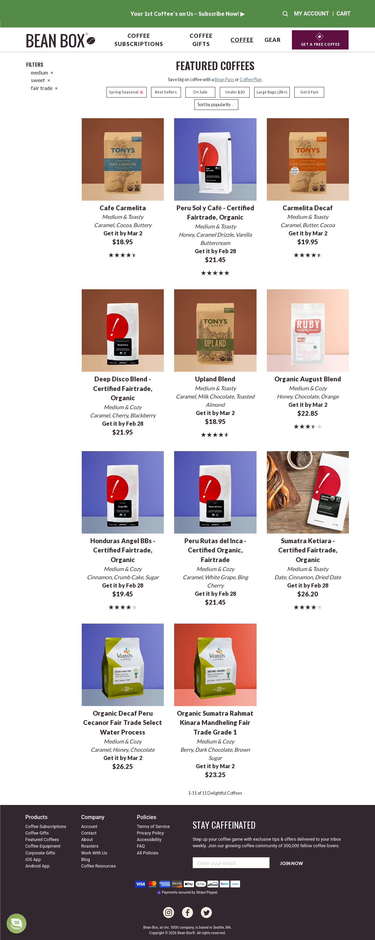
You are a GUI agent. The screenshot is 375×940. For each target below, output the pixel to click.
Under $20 (234, 92)
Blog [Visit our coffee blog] (85, 859)
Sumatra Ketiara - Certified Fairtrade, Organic (308, 550)
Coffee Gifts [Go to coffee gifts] (37, 833)
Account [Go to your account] (89, 826)
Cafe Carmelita (123, 208)
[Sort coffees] (216, 104)
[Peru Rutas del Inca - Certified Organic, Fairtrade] (215, 491)
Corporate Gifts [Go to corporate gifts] (40, 852)
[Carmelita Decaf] (308, 158)
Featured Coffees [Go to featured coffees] (42, 839)
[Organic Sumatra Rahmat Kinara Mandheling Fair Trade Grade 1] (215, 664)
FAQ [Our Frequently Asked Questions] (141, 846)
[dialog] (16, 923)
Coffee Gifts (201, 39)
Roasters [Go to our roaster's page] (90, 846)
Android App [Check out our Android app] (37, 866)
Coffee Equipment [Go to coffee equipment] (42, 846)
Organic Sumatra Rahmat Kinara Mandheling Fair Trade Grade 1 (215, 722)
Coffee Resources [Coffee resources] (98, 866)
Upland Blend (215, 379)
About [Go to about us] (87, 839)
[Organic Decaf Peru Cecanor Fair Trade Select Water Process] (123, 664)
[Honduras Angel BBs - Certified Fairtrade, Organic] (123, 491)
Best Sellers (166, 92)
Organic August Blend (307, 379)
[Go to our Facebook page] (187, 908)
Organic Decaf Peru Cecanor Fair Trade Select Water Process (122, 722)
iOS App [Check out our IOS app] (33, 859)
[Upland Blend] (215, 329)
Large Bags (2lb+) (272, 92)
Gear (272, 39)
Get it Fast (309, 92)
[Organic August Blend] (308, 329)
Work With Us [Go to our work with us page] (94, 852)
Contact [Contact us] (88, 833)
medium (42, 72)
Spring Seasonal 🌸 (126, 92)
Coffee (241, 39)
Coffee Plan (251, 79)
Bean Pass (224, 79)
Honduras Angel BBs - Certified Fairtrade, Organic (122, 550)
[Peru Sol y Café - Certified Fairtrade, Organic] (215, 158)
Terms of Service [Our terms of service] (153, 826)
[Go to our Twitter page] (206, 908)
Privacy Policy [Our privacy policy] (150, 833)
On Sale (200, 92)
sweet (40, 80)
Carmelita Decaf (308, 208)
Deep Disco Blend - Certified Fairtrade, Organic (122, 388)
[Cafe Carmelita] (123, 158)
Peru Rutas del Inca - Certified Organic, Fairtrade (215, 550)
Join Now (291, 863)
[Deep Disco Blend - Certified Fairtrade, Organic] (123, 329)
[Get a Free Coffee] (320, 40)
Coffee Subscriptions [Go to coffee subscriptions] (45, 826)
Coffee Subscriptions (138, 39)
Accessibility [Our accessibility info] (149, 839)
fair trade (44, 88)
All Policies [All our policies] (147, 852)
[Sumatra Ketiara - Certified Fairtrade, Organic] (308, 491)
